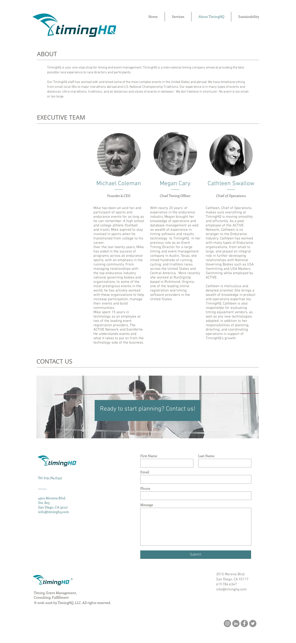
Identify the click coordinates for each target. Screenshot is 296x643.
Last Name (206, 456)
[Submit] (195, 554)
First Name (148, 456)
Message (146, 505)
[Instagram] (227, 623)
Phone (145, 488)
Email (144, 472)
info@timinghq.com (53, 511)
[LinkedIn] (236, 623)
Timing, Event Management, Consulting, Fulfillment (55, 595)
